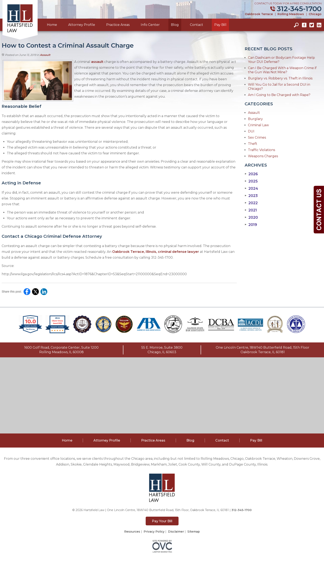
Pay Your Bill (162, 521)
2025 (251, 181)
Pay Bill (220, 25)
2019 (251, 225)
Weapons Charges (263, 156)
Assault (45, 54)
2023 (251, 196)
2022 (251, 203)
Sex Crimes (257, 137)
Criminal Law (258, 125)
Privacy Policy (154, 531)
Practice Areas (118, 25)
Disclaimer (176, 531)
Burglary (255, 119)
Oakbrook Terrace (259, 14)
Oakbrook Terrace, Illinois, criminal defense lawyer (155, 252)
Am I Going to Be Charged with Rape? (279, 95)
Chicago (315, 14)
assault (97, 62)
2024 (251, 188)
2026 (251, 174)
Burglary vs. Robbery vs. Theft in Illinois (280, 78)
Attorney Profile (81, 25)
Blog (175, 25)
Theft (252, 144)
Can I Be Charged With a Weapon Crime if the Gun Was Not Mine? (282, 70)
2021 (251, 210)
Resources (132, 531)
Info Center (150, 25)
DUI (251, 131)
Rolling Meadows (291, 14)
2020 (251, 217)
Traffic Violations (261, 150)
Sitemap (193, 531)
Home (52, 25)
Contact (196, 25)
